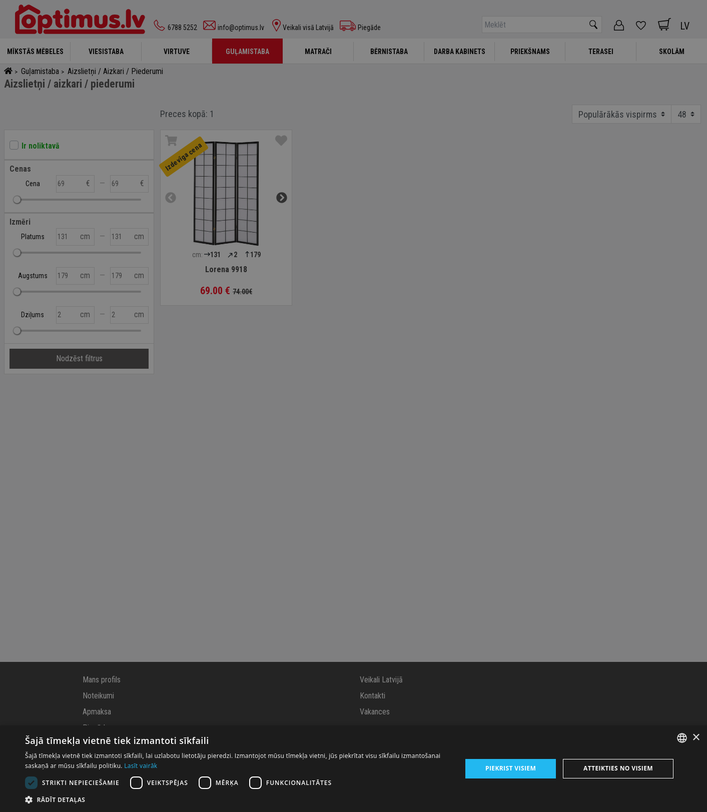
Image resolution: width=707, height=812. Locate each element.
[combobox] (682, 738)
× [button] (695, 737)
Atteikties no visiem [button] (618, 768)
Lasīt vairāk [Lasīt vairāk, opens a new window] (140, 765)
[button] (237, 799)
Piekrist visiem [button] (510, 768)
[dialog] (353, 768)
